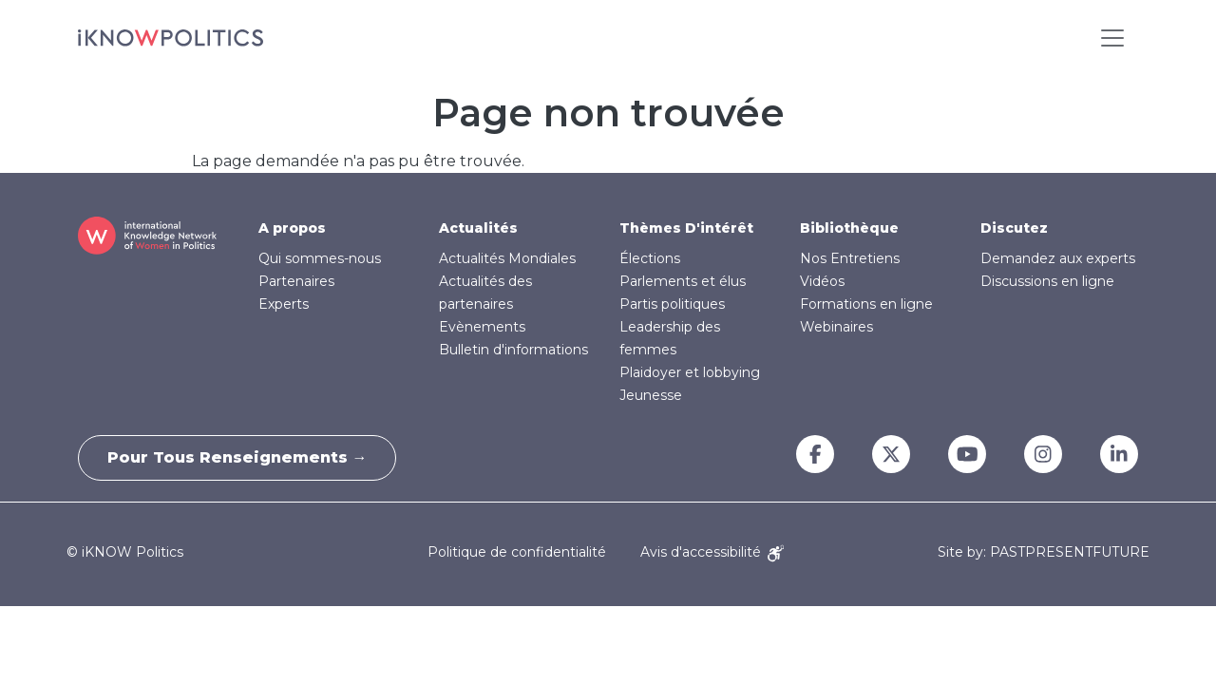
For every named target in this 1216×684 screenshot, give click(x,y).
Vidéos (822, 281)
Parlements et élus (682, 281)
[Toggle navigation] (1112, 38)
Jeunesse (650, 395)
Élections (649, 258)
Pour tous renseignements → (237, 457)
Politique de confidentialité (517, 551)
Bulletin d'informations (513, 349)
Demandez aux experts (1057, 258)
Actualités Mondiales (507, 258)
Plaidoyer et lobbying (689, 372)
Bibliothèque (849, 228)
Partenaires (296, 281)
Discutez (1014, 228)
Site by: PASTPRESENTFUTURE (1044, 552)
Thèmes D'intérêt (686, 228)
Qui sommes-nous (319, 258)
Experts (283, 304)
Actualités (478, 228)
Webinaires (836, 326)
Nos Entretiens (850, 258)
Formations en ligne (866, 304)
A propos (292, 228)
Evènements (482, 326)
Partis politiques (672, 304)
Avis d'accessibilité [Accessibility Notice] (712, 551)
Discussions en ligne (1047, 281)
